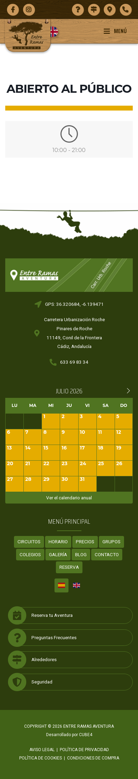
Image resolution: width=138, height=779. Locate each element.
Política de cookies (40, 758)
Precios (85, 541)
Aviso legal (42, 749)
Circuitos (29, 541)
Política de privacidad (84, 749)
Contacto (107, 554)
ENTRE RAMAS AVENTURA (88, 726)
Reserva (69, 567)
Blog (81, 554)
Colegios (30, 554)
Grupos (111, 541)
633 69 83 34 (74, 362)
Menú (115, 31)
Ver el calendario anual (69, 497)
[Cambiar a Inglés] (55, 32)
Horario (58, 541)
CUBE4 (85, 734)
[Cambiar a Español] (61, 585)
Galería (58, 554)
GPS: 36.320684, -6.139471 (74, 304)
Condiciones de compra (93, 758)
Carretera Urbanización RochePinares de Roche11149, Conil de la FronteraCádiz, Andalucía (74, 333)
